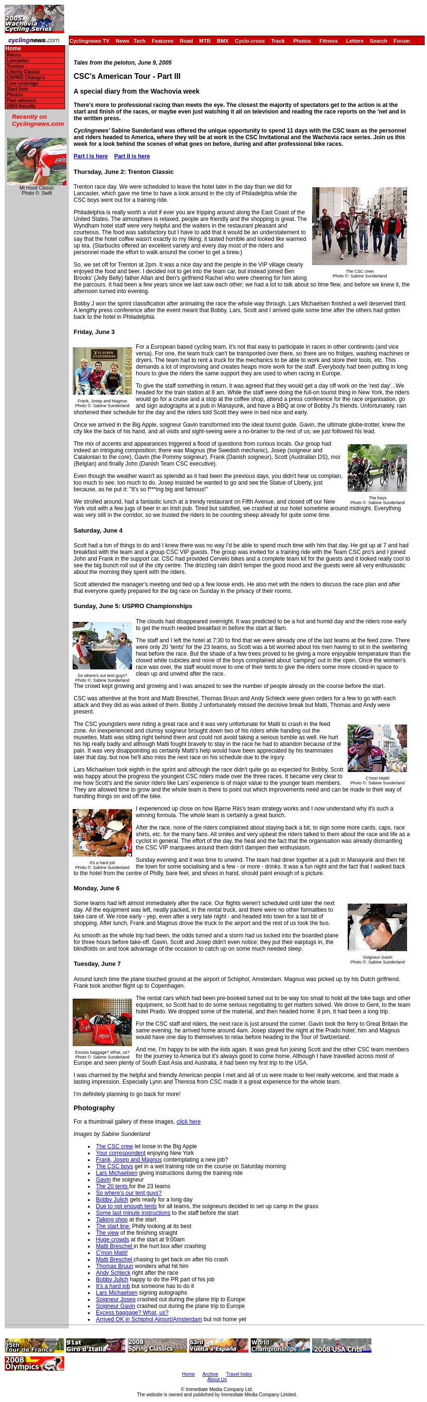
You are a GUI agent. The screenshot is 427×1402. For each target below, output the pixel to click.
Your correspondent (120, 1153)
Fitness (328, 41)
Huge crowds (112, 1239)
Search (379, 41)
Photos (302, 41)
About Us (217, 1379)
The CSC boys (114, 1166)
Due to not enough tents (126, 1206)
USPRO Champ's (26, 77)
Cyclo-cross (250, 41)
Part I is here (91, 156)
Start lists (17, 89)
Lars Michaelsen (116, 1173)
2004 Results (21, 106)
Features (163, 41)
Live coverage (22, 83)
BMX (222, 41)
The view (107, 1233)
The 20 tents (112, 1186)
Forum (402, 41)
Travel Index (239, 1374)
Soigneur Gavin (115, 1306)
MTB (205, 41)
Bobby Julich (112, 1199)
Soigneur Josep (115, 1299)
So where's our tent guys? (128, 1193)
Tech (139, 41)
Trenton (15, 66)
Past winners (21, 100)
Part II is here (132, 156)
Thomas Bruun (114, 1266)
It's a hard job (113, 1286)
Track (278, 41)
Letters (355, 41)
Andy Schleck (113, 1272)
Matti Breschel (114, 1246)
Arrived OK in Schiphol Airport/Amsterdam (149, 1319)
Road (186, 41)
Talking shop (112, 1219)
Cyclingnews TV (89, 41)
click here (189, 1121)
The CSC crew (114, 1146)
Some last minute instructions (133, 1213)
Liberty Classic (23, 72)
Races (13, 54)
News (123, 41)
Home (13, 49)
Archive (210, 1374)
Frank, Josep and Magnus (129, 1159)
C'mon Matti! (112, 1252)
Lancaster (18, 60)
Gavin (103, 1179)
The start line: (113, 1226)
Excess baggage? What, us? (132, 1312)
